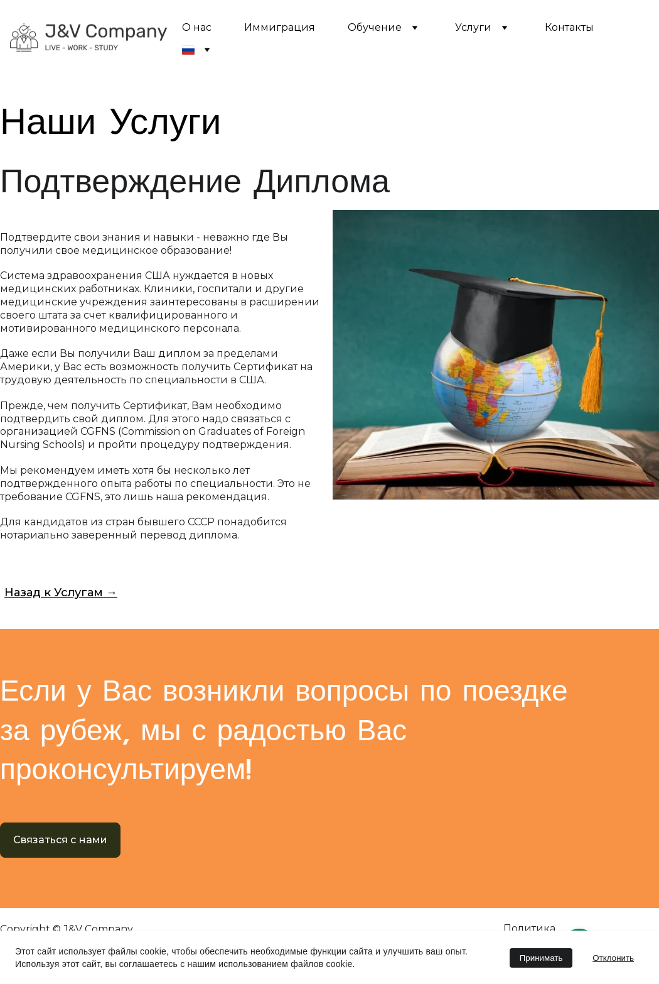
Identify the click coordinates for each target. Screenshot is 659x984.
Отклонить (613, 958)
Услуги (473, 27)
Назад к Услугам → (60, 592)
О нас (197, 27)
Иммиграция (279, 27)
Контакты (569, 27)
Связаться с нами (60, 840)
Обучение (375, 27)
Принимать (541, 958)
